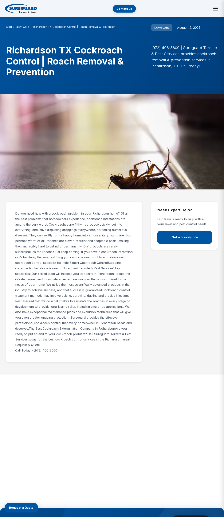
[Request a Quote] (21, 507)
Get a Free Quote (185, 237)
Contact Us (124, 8)
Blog (9, 26)
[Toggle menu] (215, 8)
